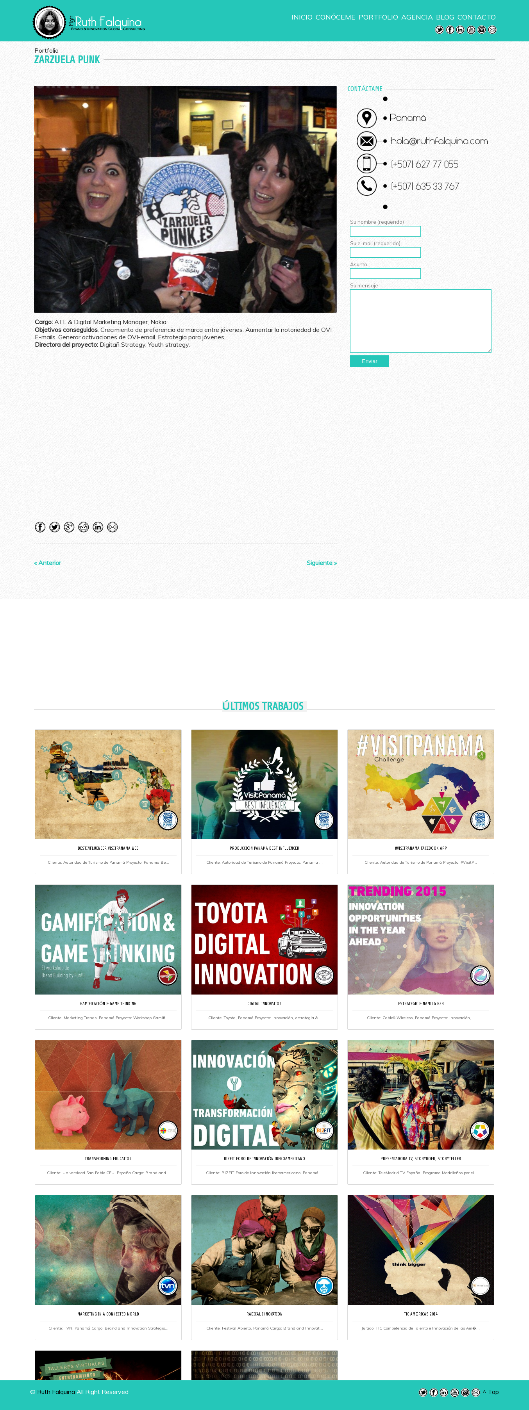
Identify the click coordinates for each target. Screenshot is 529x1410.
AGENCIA (417, 17)
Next (329, 194)
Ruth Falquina (56, 1392)
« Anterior (47, 563)
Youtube (471, 30)
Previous (42, 194)
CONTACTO (477, 17)
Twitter (439, 30)
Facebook (450, 30)
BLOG (445, 17)
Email (492, 30)
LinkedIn (460, 30)
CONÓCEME (336, 17)
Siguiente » (322, 563)
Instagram (481, 30)
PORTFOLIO (378, 17)
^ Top (491, 1392)
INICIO (302, 17)
